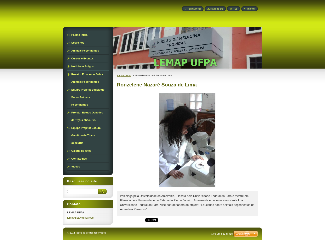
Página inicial (124, 75)
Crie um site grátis (222, 233)
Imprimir (251, 8)
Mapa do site (216, 8)
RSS (235, 8)
